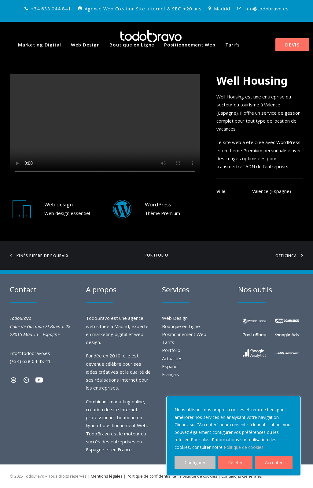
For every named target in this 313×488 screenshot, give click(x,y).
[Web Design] (21, 215)
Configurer (195, 462)
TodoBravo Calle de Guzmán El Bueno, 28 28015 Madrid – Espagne (40, 326)
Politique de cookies (243, 447)
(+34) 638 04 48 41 (30, 361)
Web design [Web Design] (58, 204)
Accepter (273, 462)
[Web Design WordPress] (122, 215)
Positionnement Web (189, 45)
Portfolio (156, 255)
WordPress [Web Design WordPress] (158, 204)
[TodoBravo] (151, 36)
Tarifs (232, 45)
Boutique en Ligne (131, 45)
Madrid (222, 9)
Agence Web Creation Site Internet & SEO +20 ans (143, 9)
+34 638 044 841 (51, 9)
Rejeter (235, 462)
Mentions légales (107, 476)
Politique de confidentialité (151, 476)
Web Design (85, 45)
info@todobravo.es (267, 9)
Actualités (172, 358)
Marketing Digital (39, 45)
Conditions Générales (241, 476)
